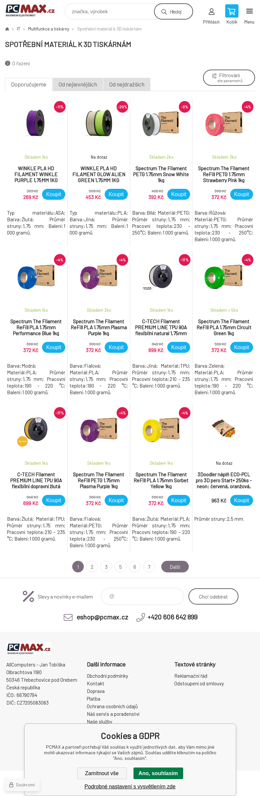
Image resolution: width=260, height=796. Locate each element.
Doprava (96, 691)
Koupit (53, 194)
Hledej (176, 11)
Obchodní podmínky (107, 676)
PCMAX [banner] (34, 10)
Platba (93, 699)
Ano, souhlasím (158, 773)
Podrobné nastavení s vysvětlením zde (130, 786)
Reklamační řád (190, 676)
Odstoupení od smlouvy (199, 683)
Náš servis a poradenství (113, 714)
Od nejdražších (126, 84)
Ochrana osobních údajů (112, 706)
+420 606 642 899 (172, 617)
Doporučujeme (28, 84)
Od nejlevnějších (78, 84)
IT (18, 28)
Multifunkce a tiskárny (48, 28)
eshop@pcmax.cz (102, 617)
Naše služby (99, 721)
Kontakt (95, 683)
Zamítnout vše (102, 773)
